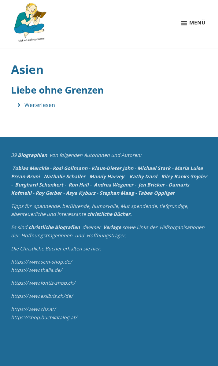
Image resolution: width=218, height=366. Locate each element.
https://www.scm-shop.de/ (41, 261)
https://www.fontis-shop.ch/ (43, 282)
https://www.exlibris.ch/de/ (42, 296)
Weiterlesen (39, 105)
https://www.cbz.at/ (33, 309)
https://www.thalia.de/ (36, 270)
